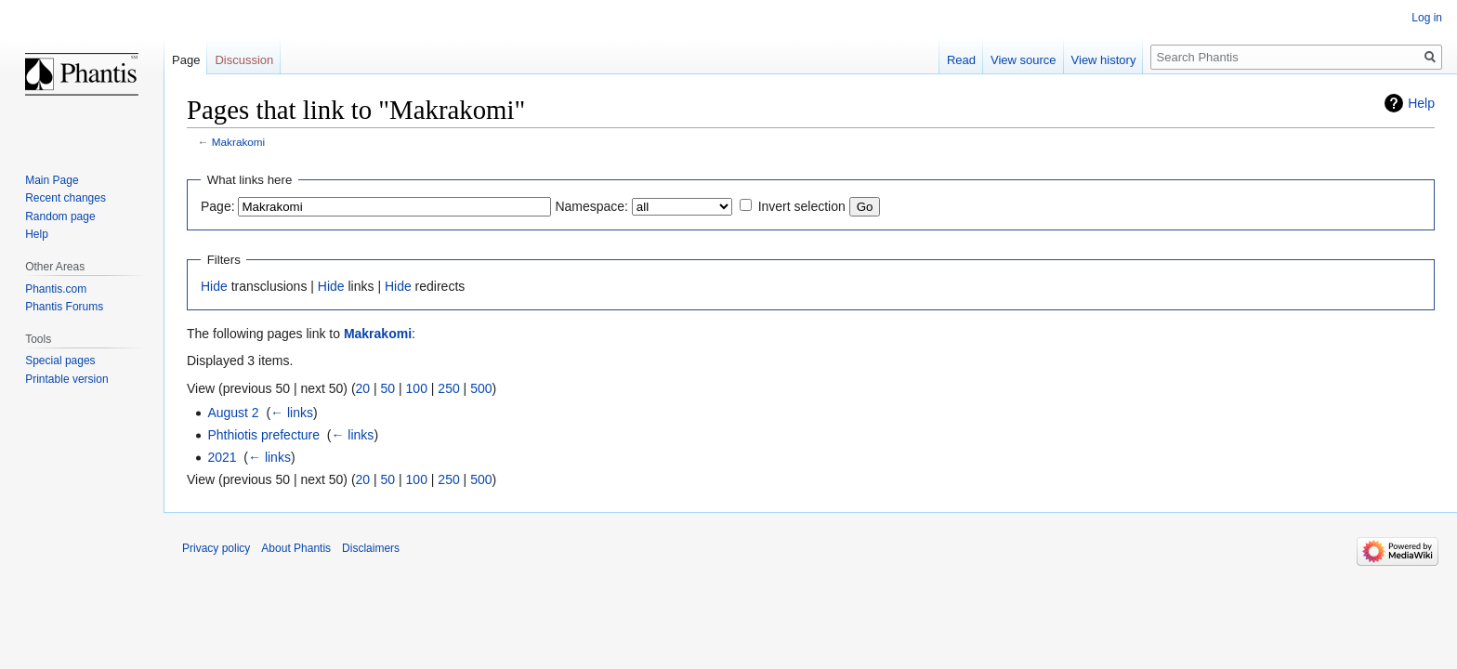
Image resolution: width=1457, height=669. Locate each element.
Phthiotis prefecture (263, 434)
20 (363, 388)
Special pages (60, 360)
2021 (221, 457)
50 (388, 388)
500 (481, 388)
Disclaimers (371, 548)
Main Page (51, 180)
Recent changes (65, 197)
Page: (218, 206)
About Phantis (296, 548)
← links (291, 412)
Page (186, 60)
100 (416, 388)
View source (1024, 60)
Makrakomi (238, 142)
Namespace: (591, 206)
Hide (214, 286)
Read (961, 60)
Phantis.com (55, 288)
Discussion (244, 60)
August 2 (232, 412)
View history (1103, 60)
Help (1421, 103)
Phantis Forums (64, 306)
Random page (60, 216)
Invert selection (802, 206)
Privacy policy (216, 548)
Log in (1426, 17)
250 (448, 388)
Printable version (66, 379)
